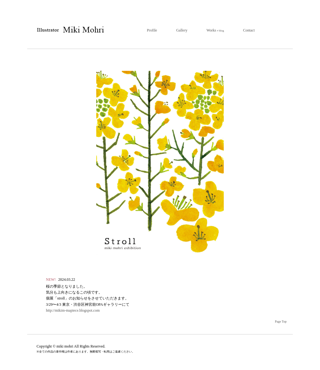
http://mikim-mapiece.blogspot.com (73, 310)
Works (215, 30)
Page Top (281, 321)
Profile (152, 30)
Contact (249, 30)
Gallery (182, 30)
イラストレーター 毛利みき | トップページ (70, 30)
